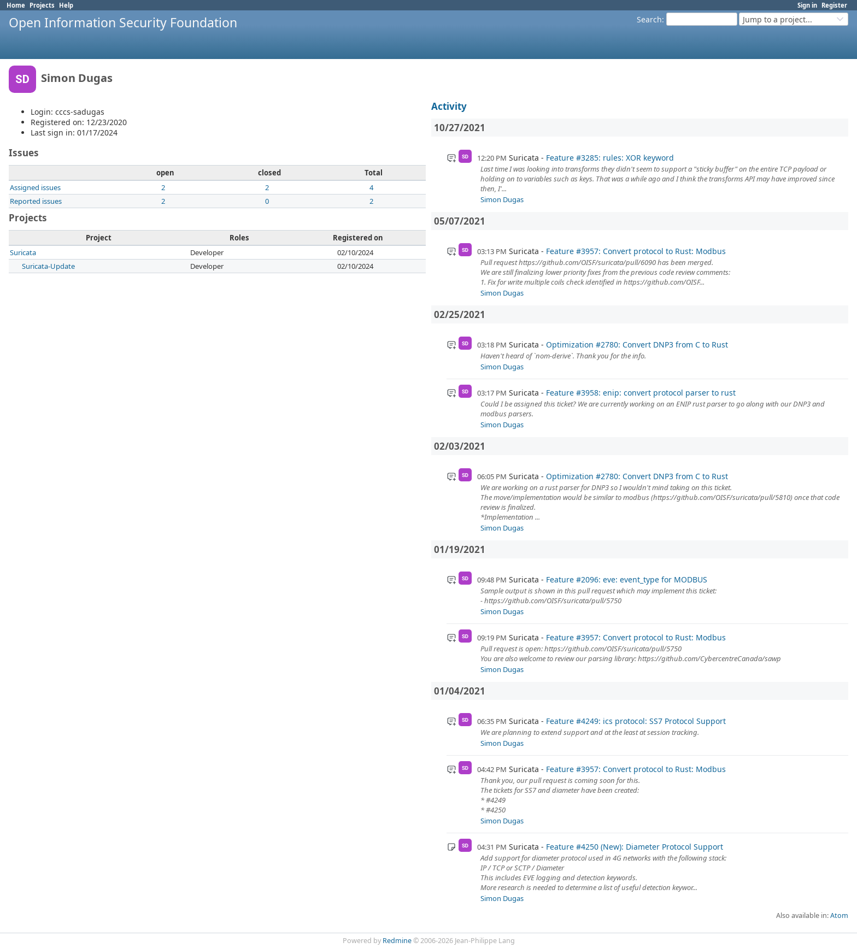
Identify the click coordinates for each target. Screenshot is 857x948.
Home (16, 5)
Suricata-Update (48, 266)
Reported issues (36, 201)
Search (649, 19)
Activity (449, 106)
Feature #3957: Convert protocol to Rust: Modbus (636, 251)
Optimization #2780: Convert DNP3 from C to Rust (637, 344)
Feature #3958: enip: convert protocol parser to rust (641, 392)
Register (834, 5)
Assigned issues (35, 187)
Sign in (807, 5)
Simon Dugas (502, 199)
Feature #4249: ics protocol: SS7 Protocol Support (636, 721)
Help (66, 5)
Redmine (397, 940)
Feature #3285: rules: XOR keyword (610, 157)
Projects (42, 5)
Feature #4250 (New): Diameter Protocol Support (634, 846)
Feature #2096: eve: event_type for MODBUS (626, 579)
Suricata (23, 252)
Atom (839, 915)
